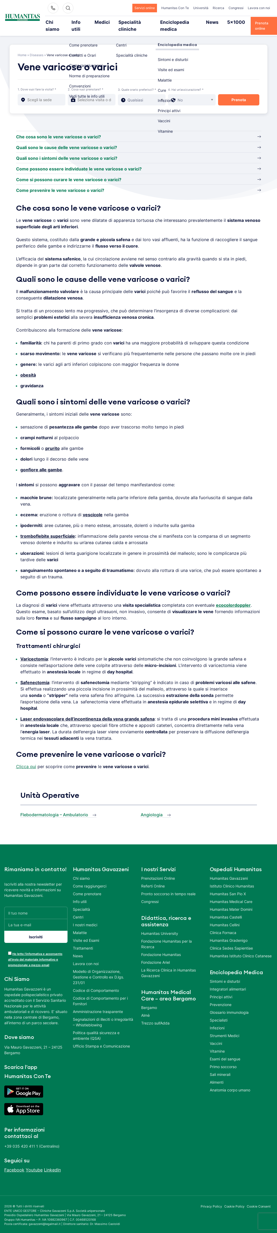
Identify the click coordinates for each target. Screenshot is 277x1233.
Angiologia (152, 807)
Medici (103, 22)
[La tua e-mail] (36, 918)
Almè (145, 1008)
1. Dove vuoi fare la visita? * (37, 82)
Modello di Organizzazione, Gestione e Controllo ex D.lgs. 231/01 (98, 970)
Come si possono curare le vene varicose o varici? (68, 172)
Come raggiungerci (89, 879)
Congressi (236, 8)
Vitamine (217, 1044)
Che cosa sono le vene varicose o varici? (58, 129)
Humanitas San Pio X (228, 886)
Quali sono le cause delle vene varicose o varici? (66, 140)
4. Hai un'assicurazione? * (186, 82)
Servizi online (144, 8)
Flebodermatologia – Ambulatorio (54, 807)
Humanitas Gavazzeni (229, 871)
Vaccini (216, 1036)
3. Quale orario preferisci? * (137, 82)
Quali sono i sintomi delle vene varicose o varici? (66, 151)
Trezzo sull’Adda (155, 1016)
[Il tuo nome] (36, 906)
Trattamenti (83, 941)
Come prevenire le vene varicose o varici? (60, 183)
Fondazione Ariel (155, 955)
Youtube (34, 1162)
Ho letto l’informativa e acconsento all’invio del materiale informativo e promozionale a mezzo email (35, 952)
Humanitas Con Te (175, 8)
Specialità (81, 902)
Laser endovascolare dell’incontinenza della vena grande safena (87, 711)
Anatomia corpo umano (230, 1082)
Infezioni (217, 1020)
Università (200, 8)
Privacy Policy (211, 1199)
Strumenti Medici (224, 1028)
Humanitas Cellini (224, 917)
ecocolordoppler (233, 598)
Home (22, 48)
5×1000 (222, 22)
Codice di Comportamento (96, 983)
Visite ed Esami (86, 933)
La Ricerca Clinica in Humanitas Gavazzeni (168, 966)
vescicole (93, 507)
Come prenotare (87, 886)
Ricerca (218, 8)
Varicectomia (34, 651)
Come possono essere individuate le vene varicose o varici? (79, 161)
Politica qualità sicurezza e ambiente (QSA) (96, 1028)
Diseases (36, 48)
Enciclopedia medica (172, 22)
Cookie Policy (234, 1199)
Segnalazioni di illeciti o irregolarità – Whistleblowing (103, 1015)
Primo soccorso (223, 1059)
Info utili (82, 22)
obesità (28, 367)
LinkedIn (52, 1162)
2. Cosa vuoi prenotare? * (85, 82)
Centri (78, 910)
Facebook (14, 1162)
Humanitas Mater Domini (231, 902)
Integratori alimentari (228, 982)
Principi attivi (221, 989)
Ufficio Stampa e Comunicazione (101, 1039)
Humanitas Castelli (226, 910)
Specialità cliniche (132, 22)
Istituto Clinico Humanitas (232, 879)
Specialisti (218, 1013)
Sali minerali (220, 1067)
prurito (52, 441)
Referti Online (153, 879)
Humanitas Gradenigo (229, 933)
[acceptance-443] (10, 946)
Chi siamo (59, 22)
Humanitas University (159, 926)
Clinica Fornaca (223, 925)
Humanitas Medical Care (231, 894)
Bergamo (149, 1000)
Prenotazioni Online (158, 871)
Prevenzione (220, 997)
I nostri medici (85, 917)
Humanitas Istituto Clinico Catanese (241, 948)
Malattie (80, 925)
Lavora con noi (259, 8)
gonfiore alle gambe (41, 462)
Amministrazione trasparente (98, 1004)
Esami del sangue (225, 1051)
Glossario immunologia (229, 1005)
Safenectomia (34, 675)
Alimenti (216, 1075)
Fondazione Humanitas (161, 947)
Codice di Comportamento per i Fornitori (100, 994)
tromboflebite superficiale (47, 529)
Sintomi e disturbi (225, 974)
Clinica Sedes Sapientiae (231, 941)
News (202, 22)
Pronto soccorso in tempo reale (168, 886)
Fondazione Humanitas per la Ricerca (166, 937)
